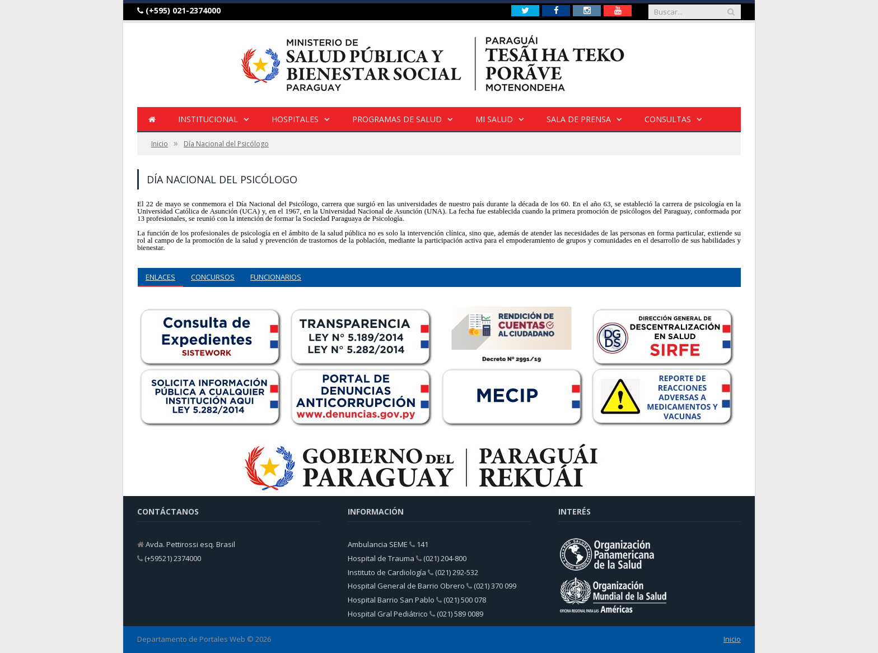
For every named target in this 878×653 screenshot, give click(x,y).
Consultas (668, 119)
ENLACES (160, 277)
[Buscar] (730, 11)
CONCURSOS (213, 277)
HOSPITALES (295, 119)
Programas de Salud (397, 119)
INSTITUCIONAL (208, 119)
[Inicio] (152, 119)
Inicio (732, 639)
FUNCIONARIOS (275, 277)
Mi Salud (494, 119)
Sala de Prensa (579, 119)
